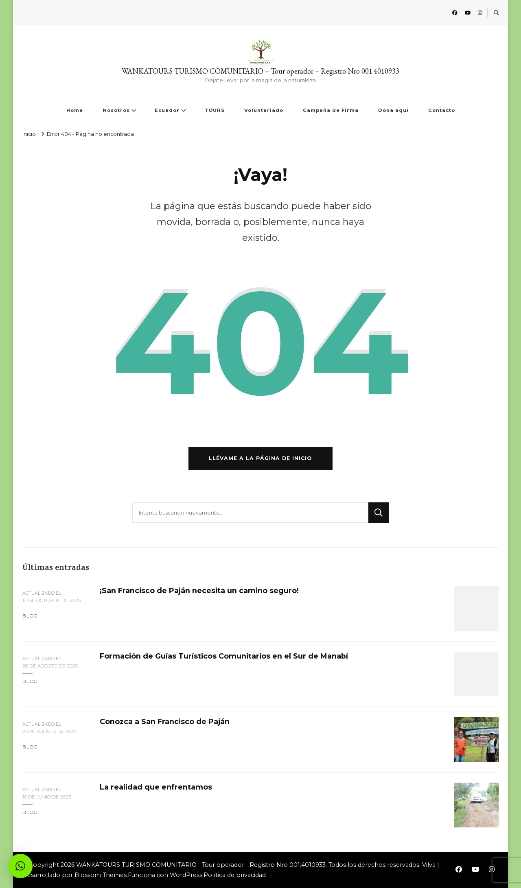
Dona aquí (393, 110)
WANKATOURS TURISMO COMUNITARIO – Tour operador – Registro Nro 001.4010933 (260, 71)
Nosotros (116, 110)
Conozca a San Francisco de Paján (165, 721)
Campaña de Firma (331, 110)
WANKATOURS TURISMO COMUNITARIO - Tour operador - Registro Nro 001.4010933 (201, 864)
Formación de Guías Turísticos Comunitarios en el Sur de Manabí (224, 656)
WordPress (186, 875)
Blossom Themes (100, 875)
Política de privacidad (235, 875)
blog (30, 616)
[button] (20, 866)
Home (74, 110)
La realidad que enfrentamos (156, 787)
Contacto (441, 110)
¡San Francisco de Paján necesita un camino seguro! (199, 590)
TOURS (214, 110)
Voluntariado (263, 110)
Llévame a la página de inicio (260, 458)
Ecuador (167, 110)
